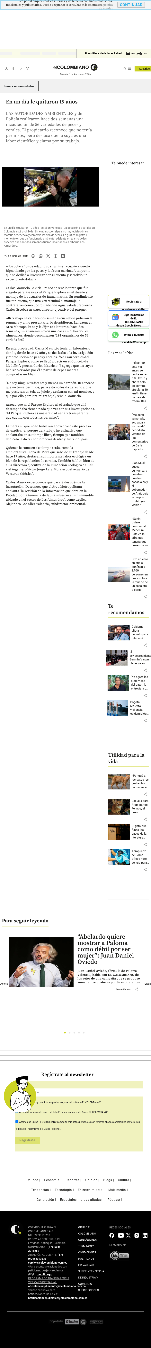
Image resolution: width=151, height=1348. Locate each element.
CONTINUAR (131, 5)
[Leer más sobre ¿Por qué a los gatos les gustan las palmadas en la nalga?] (140, 781)
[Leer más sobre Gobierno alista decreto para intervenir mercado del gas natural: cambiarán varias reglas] (140, 632)
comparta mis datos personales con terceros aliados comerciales (91, 1122)
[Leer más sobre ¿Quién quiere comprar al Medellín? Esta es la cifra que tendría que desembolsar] (140, 532)
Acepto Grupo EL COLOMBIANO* (60, 1102)
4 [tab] (80, 1033)
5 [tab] (84, 1033)
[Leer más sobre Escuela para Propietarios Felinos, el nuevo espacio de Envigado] (140, 806)
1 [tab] (66, 1033)
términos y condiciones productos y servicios (51, 1102)
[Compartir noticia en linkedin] (63, 256)
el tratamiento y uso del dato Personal (47, 1112)
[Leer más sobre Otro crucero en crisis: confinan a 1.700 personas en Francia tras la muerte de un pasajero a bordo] (140, 574)
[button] (145, 408)
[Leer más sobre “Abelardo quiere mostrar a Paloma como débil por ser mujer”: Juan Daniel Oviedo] (109, 976)
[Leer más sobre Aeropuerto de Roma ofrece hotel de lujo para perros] (140, 857)
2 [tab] (70, 1033)
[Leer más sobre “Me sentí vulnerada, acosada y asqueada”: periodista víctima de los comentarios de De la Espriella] (140, 432)
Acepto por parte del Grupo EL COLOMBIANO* (63, 1112)
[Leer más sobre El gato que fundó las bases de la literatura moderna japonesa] (140, 832)
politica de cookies (106, 6)
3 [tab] (75, 1033)
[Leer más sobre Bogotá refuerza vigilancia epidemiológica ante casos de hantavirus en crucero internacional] (140, 708)
